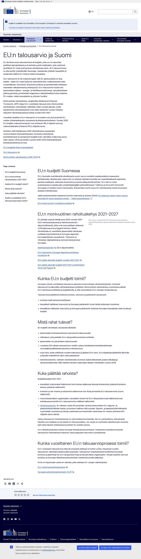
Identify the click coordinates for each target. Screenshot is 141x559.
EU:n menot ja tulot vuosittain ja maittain (55, 203)
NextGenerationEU (46, 248)
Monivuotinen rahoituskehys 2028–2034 (20, 157)
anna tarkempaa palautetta (45, 495)
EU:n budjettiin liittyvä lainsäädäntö (18, 147)
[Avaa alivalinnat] (22, 40)
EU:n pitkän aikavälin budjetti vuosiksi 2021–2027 (58, 260)
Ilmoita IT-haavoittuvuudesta (14, 539)
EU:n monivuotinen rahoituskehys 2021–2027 (16, 178)
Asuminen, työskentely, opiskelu (101, 40)
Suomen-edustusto (9, 46)
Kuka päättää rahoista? (15, 193)
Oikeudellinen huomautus (88, 539)
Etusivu (6, 40)
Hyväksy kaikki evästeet (88, 548)
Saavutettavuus (107, 539)
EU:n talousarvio (10, 152)
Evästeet (53, 539)
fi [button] (90, 11)
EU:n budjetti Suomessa (15, 172)
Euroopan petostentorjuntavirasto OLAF (55, 472)
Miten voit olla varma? (43, 1)
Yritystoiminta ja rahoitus (68, 40)
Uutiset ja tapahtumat (49, 40)
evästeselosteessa (48, 550)
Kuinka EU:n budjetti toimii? (16, 184)
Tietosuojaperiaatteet (68, 539)
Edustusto (16, 40)
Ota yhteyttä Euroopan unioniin (124, 40)
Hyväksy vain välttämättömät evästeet (115, 548)
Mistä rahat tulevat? (13, 189)
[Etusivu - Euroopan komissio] (20, 10)
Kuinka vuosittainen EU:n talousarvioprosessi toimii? (16, 199)
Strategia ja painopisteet (31, 40)
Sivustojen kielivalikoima (37, 539)
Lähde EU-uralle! (85, 40)
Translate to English (16, 27)
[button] (5, 483)
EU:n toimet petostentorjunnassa (51, 467)
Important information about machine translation (42, 27)
